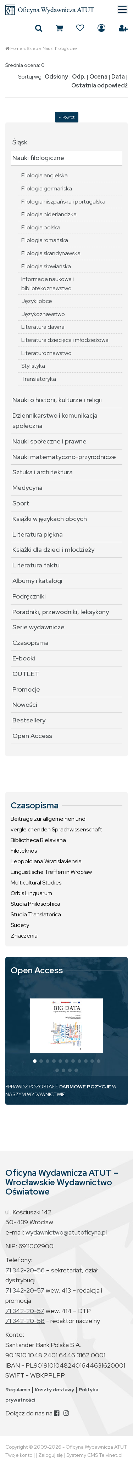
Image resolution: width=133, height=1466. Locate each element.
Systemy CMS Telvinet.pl (94, 1455)
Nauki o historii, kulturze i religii (57, 400)
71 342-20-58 (25, 1321)
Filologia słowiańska (46, 266)
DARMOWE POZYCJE (85, 1086)
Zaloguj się (101, 28)
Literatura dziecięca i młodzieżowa (65, 340)
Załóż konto (123, 28)
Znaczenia (24, 935)
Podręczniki (29, 596)
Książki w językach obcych (49, 519)
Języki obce (36, 301)
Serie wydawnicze (38, 627)
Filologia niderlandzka (49, 214)
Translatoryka (38, 379)
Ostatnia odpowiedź (99, 85)
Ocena (98, 76)
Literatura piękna (37, 534)
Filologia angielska (44, 175)
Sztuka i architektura (42, 472)
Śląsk (19, 142)
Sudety (20, 925)
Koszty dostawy (54, 1389)
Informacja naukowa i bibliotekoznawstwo (47, 283)
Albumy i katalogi (37, 581)
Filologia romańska (44, 240)
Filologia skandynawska (51, 253)
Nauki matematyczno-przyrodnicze (64, 457)
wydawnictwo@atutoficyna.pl (66, 1232)
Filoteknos (24, 850)
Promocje (26, 689)
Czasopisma (30, 642)
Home (16, 48)
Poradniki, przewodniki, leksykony (60, 612)
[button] (35, 1061)
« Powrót (66, 117)
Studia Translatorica (36, 914)
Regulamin (17, 1389)
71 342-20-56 (25, 1270)
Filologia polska (40, 227)
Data (118, 76)
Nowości (24, 704)
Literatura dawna (43, 327)
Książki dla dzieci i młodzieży (53, 549)
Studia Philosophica (35, 903)
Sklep (32, 48)
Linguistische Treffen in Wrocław (51, 872)
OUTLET (25, 674)
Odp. (78, 76)
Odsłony (56, 76)
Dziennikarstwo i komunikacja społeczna (55, 420)
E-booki (23, 658)
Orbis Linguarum (31, 893)
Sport (20, 503)
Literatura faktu (36, 565)
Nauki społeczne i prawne (49, 441)
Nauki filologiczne (60, 48)
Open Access (32, 736)
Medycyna (27, 487)
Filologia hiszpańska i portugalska (63, 201)
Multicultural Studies (36, 882)
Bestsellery (28, 720)
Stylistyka (33, 366)
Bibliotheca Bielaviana (38, 840)
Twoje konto (18, 1455)
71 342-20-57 (24, 1290)
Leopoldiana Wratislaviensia (46, 861)
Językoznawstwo (43, 314)
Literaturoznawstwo (46, 353)
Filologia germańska (46, 188)
